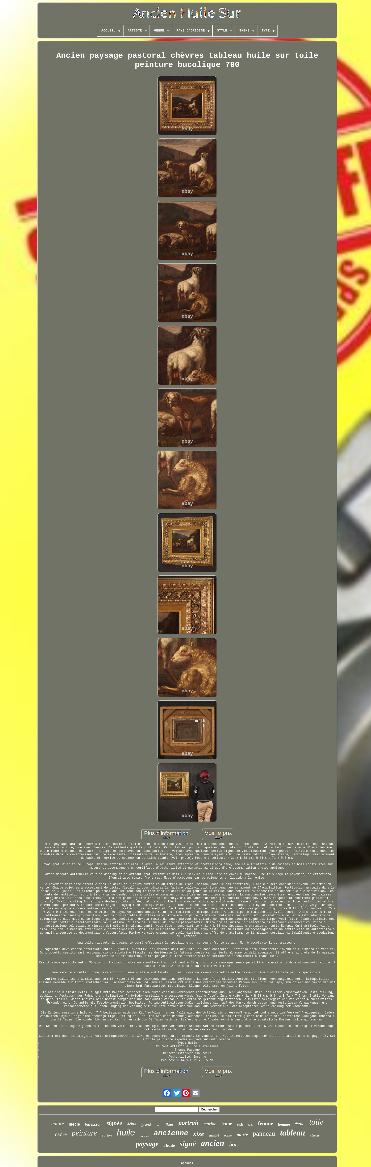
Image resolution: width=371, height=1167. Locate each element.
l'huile (169, 1145)
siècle (74, 1124)
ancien (212, 1143)
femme (265, 1123)
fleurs (169, 1124)
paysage (147, 1144)
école (299, 1123)
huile (126, 1132)
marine (209, 1123)
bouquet (144, 1136)
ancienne (171, 1133)
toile (316, 1121)
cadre (61, 1134)
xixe (198, 1134)
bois (234, 1144)
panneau (264, 1133)
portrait (189, 1122)
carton (107, 1135)
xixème (314, 1135)
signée (114, 1123)
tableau (292, 1132)
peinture (84, 1133)
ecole (240, 1124)
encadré (214, 1135)
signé (188, 1143)
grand (146, 1124)
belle (250, 1125)
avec (158, 1125)
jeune (226, 1123)
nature (57, 1123)
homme (284, 1124)
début (131, 1124)
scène (228, 1135)
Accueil (187, 1163)
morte (242, 1134)
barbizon (93, 1125)
